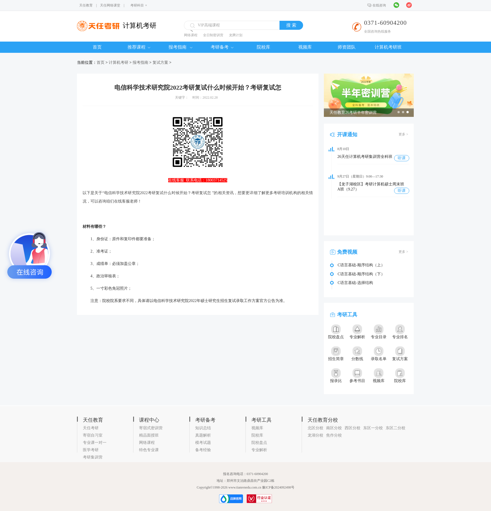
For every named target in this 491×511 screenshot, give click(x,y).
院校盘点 (259, 442)
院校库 (263, 47)
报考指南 (180, 47)
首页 (97, 47)
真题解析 (203, 435)
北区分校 (315, 428)
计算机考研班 (388, 47)
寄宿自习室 (93, 435)
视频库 (305, 47)
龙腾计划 (235, 35)
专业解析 (259, 450)
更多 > (403, 134)
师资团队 (347, 47)
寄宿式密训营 (151, 428)
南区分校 (334, 428)
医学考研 (91, 450)
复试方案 (160, 62)
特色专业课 (149, 450)
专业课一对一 (94, 442)
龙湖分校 (315, 435)
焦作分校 (334, 435)
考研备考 (222, 47)
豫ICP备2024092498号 (278, 487)
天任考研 (91, 428)
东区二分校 (395, 428)
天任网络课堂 (110, 5)
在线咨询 (379, 5)
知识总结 (203, 428)
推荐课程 (139, 47)
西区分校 (352, 428)
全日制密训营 (213, 35)
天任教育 (86, 5)
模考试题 (203, 442)
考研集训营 (93, 457)
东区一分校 (373, 428)
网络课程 (190, 35)
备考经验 (203, 450)
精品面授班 (149, 435)
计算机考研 (118, 62)
